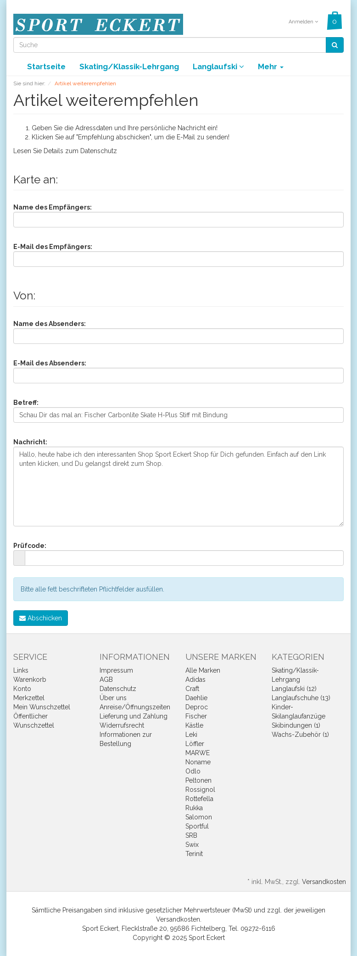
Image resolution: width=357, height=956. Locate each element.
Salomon (198, 817)
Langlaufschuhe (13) (301, 698)
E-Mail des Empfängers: (52, 246)
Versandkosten (324, 881)
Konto (22, 688)
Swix (192, 844)
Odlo (193, 771)
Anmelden (303, 22)
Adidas (195, 679)
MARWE (197, 753)
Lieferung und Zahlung (133, 716)
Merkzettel (29, 698)
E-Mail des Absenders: (49, 363)
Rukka (194, 808)
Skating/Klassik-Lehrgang (129, 66)
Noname (198, 762)
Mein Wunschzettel (41, 707)
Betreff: (26, 402)
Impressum (116, 670)
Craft (192, 688)
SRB (191, 835)
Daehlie (196, 698)
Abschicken (40, 618)
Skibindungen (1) (296, 725)
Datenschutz (98, 151)
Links (20, 670)
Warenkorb (29, 679)
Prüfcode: (29, 545)
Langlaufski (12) (294, 688)
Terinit (194, 853)
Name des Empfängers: (52, 207)
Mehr (271, 66)
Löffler (194, 743)
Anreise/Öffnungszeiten (135, 707)
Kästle (194, 725)
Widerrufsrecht (122, 725)
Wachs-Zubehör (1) (300, 734)
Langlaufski (218, 66)
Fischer (196, 716)
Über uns (113, 698)
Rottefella (199, 798)
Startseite (46, 66)
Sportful (197, 826)
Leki (191, 734)
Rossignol (200, 789)
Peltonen (198, 780)
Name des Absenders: (49, 323)
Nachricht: (30, 442)
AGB (106, 679)
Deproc (196, 707)
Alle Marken (202, 670)
